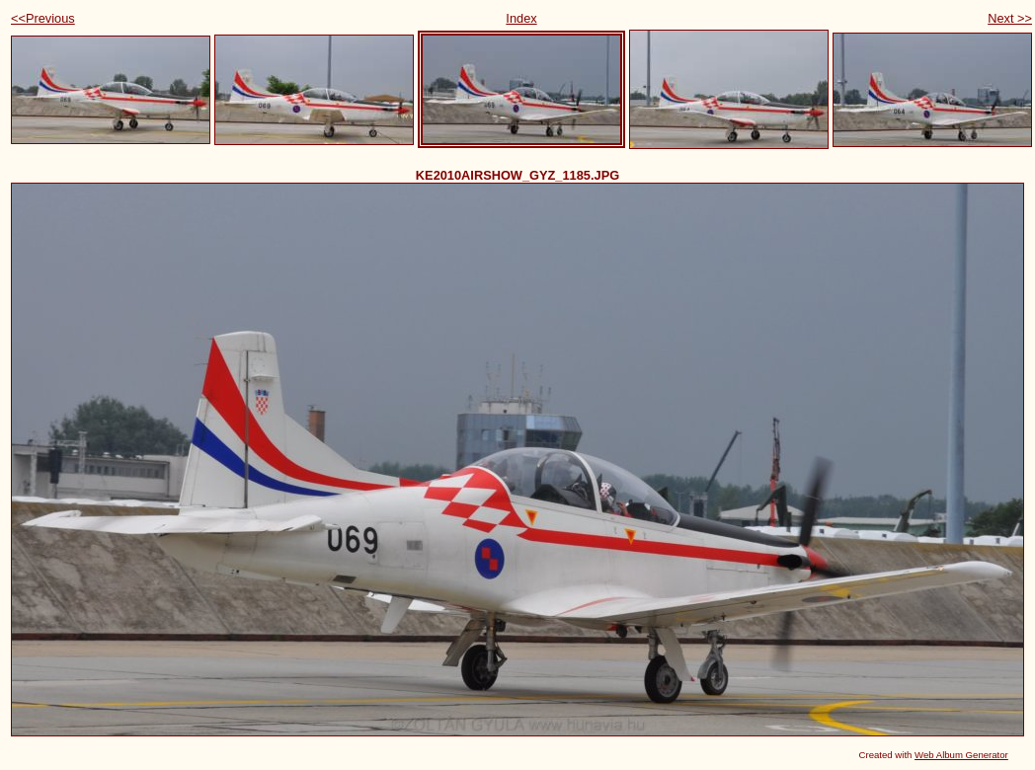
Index (521, 18)
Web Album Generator (961, 754)
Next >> (1010, 18)
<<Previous (43, 18)
